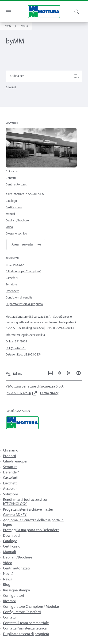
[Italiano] (14, 372)
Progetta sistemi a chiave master (28, 510)
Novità (8, 574)
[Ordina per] (44, 76)
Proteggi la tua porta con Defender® (31, 530)
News (7, 579)
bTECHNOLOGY (15, 265)
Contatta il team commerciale (26, 623)
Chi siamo (12, 171)
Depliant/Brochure (17, 220)
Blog (6, 585)
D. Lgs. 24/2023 (16, 348)
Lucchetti (10, 483)
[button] (24, 26)
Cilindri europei (15, 461)
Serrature (11, 284)
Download (11, 536)
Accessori (10, 489)
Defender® (12, 291)
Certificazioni (14, 207)
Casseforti (12, 278)
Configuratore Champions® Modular (31, 607)
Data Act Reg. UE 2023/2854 (24, 354)
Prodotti (9, 456)
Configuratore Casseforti (22, 612)
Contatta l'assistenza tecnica (25, 628)
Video (9, 227)
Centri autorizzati (16, 184)
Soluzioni (10, 494)
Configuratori (13, 596)
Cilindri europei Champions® (23, 271)
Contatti (11, 178)
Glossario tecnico (16, 233)
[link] (11, 26)
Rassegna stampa (16, 590)
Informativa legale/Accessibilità (25, 335)
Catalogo (11, 201)
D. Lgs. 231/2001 (16, 341)
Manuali (10, 214)
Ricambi (9, 601)
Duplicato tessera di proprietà (24, 304)
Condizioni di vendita (19, 297)
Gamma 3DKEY (15, 515)
